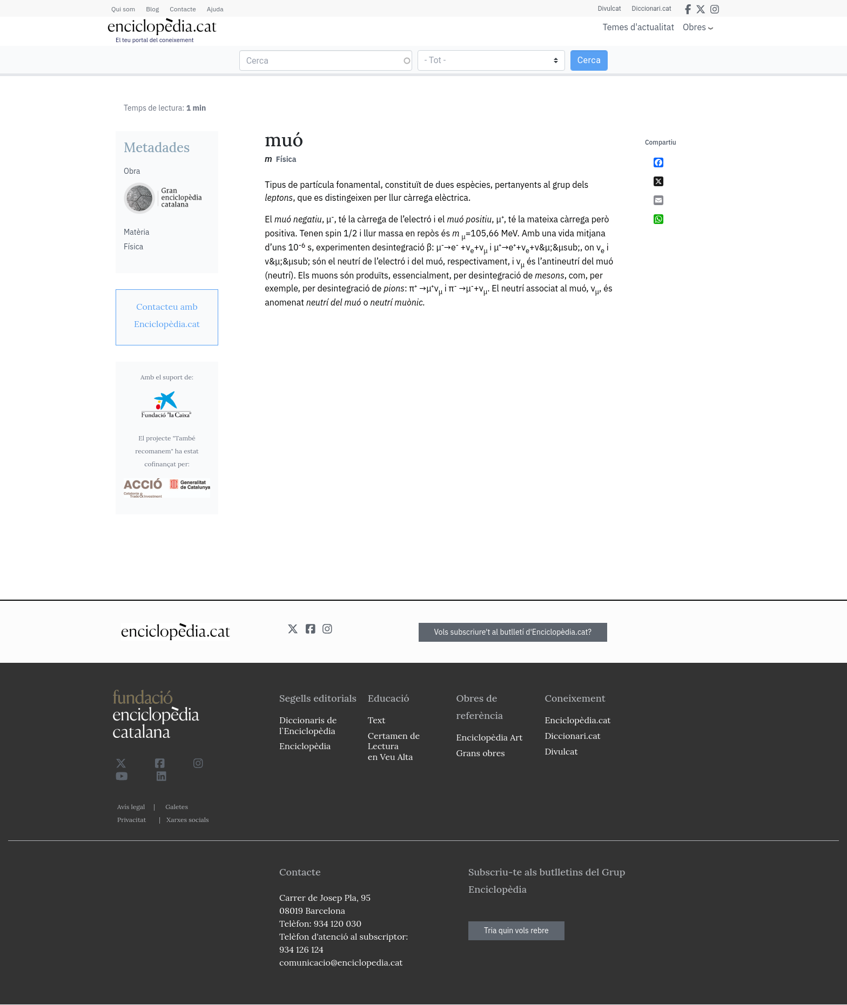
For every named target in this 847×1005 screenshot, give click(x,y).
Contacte (183, 9)
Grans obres (480, 753)
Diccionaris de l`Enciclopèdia (308, 725)
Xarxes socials (187, 820)
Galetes (176, 807)
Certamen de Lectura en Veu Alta (394, 746)
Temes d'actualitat (638, 27)
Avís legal (131, 807)
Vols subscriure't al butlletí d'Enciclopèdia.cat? (513, 632)
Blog (152, 9)
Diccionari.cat (651, 8)
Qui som (123, 9)
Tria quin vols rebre (516, 930)
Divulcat (609, 8)
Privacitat (131, 820)
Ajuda (215, 9)
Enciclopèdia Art (489, 737)
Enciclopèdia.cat (577, 720)
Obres (694, 27)
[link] (167, 315)
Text (377, 720)
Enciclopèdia (305, 746)
